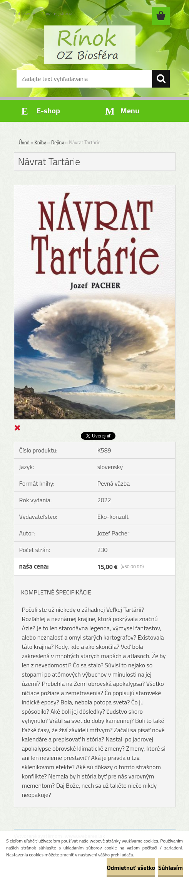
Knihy (40, 142)
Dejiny (57, 142)
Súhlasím (170, 867)
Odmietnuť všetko (131, 867)
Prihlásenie (24, 13)
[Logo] (90, 44)
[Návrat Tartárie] (94, 188)
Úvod (24, 142)
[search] (161, 79)
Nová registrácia (57, 13)
